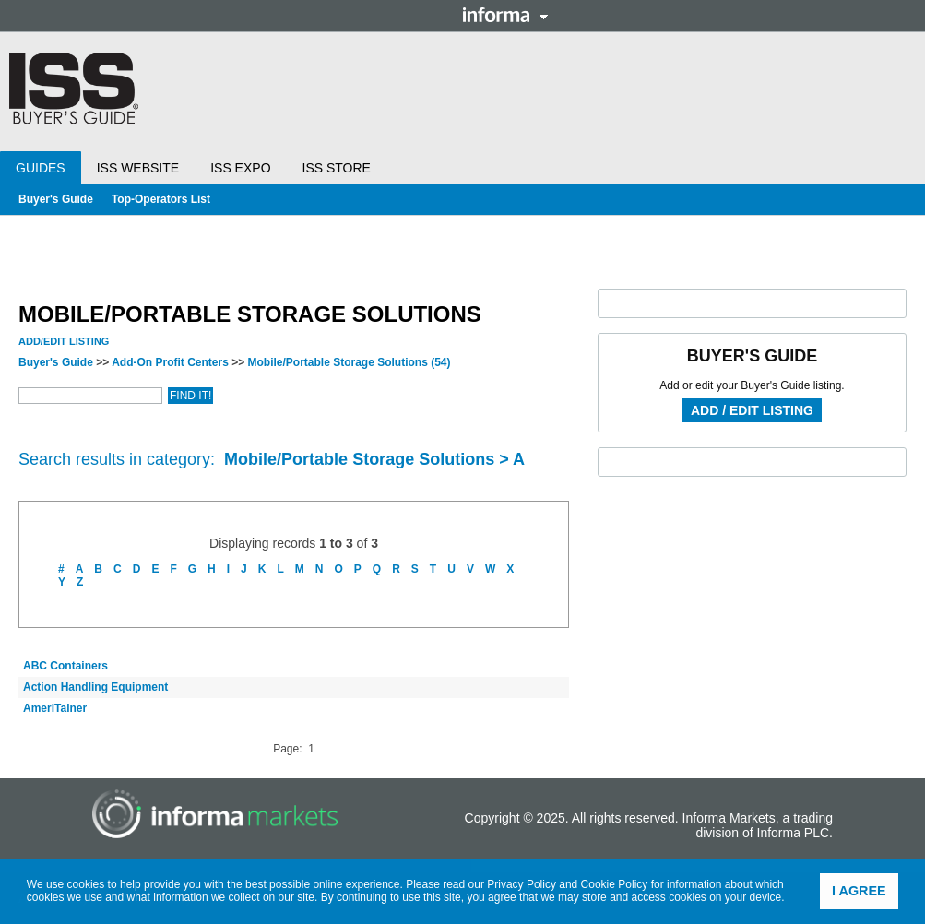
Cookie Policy (614, 884)
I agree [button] (859, 890)
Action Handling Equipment (95, 687)
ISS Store (336, 167)
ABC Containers (65, 665)
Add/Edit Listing (63, 341)
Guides (40, 167)
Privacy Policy (521, 884)
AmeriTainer (55, 708)
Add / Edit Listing (752, 410)
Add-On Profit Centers (170, 362)
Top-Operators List (161, 199)
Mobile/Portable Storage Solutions (349, 362)
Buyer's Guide (55, 199)
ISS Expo (240, 167)
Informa (505, 14)
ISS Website (138, 167)
